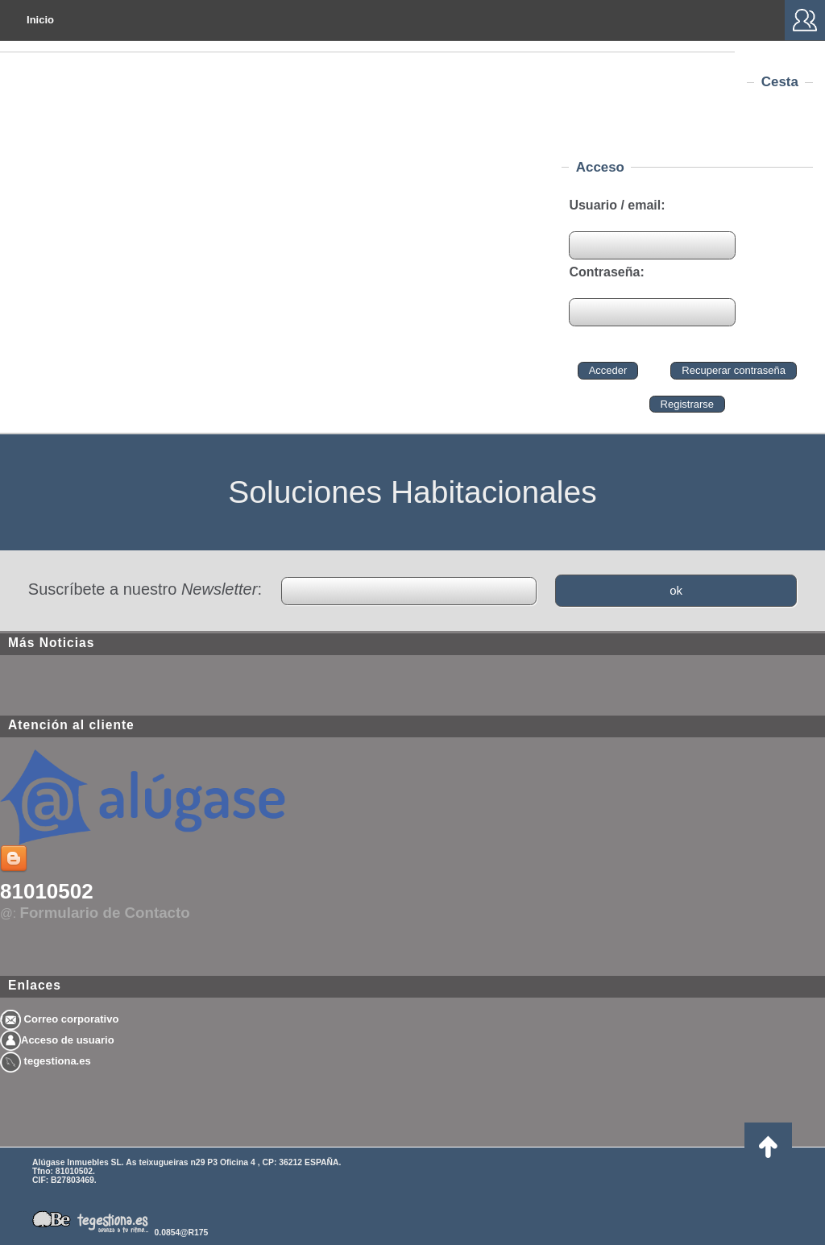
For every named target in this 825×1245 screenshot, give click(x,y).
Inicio (40, 20)
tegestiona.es (45, 1061)
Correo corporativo (59, 1019)
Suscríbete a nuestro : (145, 589)
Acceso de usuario (57, 1040)
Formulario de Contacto (105, 912)
